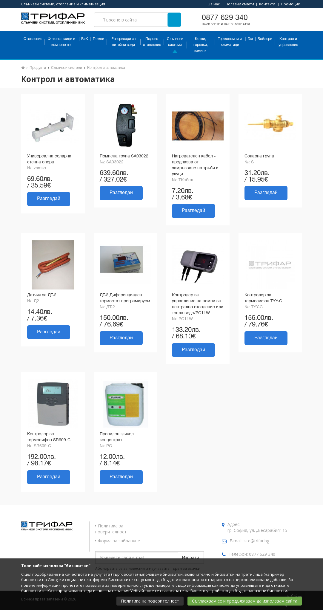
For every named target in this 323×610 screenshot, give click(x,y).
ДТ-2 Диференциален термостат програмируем (125, 298)
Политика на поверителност (150, 601)
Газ (250, 39)
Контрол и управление (288, 42)
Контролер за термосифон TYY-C (263, 298)
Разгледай (48, 199)
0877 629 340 (262, 554)
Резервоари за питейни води (123, 42)
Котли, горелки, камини (200, 44)
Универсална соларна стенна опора (49, 159)
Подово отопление (152, 42)
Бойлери (265, 39)
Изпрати (190, 557)
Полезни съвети (240, 4)
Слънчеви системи (175, 42)
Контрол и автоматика (106, 67)
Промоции (290, 4)
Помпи (98, 39)
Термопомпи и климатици (230, 42)
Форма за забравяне (119, 541)
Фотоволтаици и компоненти (61, 42)
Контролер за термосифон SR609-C (48, 437)
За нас (214, 4)
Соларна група (259, 156)
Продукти (38, 67)
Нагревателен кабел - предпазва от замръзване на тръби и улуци (195, 165)
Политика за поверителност (111, 529)
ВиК (84, 39)
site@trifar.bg (256, 541)
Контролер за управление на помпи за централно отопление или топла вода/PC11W (197, 304)
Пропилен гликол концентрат (117, 437)
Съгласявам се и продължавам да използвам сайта (244, 601)
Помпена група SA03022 (124, 156)
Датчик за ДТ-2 (41, 295)
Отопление (33, 39)
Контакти (267, 4)
